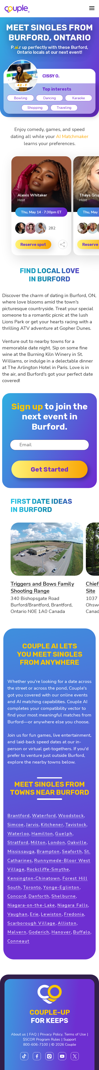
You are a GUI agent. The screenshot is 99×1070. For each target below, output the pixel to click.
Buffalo (81, 932)
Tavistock (75, 825)
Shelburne (63, 896)
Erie (34, 914)
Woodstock (71, 816)
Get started (49, 469)
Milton (38, 842)
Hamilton (42, 834)
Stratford (17, 842)
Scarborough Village (31, 923)
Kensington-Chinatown (33, 878)
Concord (16, 896)
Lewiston (51, 914)
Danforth (38, 896)
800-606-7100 (35, 1044)
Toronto (32, 887)
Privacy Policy (51, 1034)
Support (69, 1039)
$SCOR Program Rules (41, 1039)
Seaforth (72, 852)
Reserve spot (33, 244)
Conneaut (18, 941)
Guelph (63, 834)
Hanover (61, 932)
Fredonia (74, 914)
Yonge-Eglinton (61, 887)
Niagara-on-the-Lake (31, 905)
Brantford (18, 816)
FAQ (33, 1034)
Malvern (17, 932)
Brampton (48, 852)
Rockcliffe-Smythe (48, 869)
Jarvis (32, 825)
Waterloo (18, 834)
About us (18, 1034)
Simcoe (15, 825)
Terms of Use (75, 1034)
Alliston (67, 923)
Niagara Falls (72, 905)
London (56, 842)
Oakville (77, 842)
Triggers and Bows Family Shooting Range (42, 587)
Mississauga (21, 852)
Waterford (44, 816)
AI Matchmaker (72, 136)
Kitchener (52, 825)
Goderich (39, 932)
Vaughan (17, 914)
